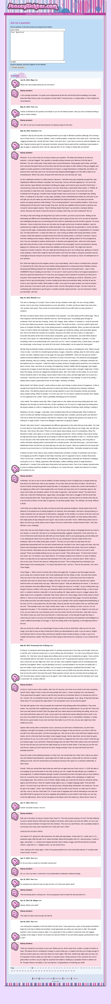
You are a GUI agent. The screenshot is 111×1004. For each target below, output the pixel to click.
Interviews (58, 14)
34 (97, 974)
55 (63, 977)
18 (54, 974)
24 (70, 974)
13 (40, 974)
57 (69, 977)
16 (49, 974)
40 (23, 977)
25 (73, 974)
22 (65, 974)
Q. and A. (69, 14)
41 (25, 977)
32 (92, 974)
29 (84, 974)
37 (14, 977)
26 (76, 974)
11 (35, 974)
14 (43, 974)
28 (81, 974)
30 (86, 974)
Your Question (40, 48)
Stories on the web (43, 14)
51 (52, 977)
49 (47, 977)
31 (89, 974)
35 (100, 974)
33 (95, 974)
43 (31, 977)
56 (66, 977)
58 (71, 977)
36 (12, 977)
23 (67, 974)
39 (20, 977)
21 (62, 974)
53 (58, 977)
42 (28, 977)
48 (44, 977)
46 (39, 977)
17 (51, 974)
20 (59, 974)
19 (57, 974)
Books (30, 14)
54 (60, 977)
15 (46, 974)
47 (42, 977)
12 (38, 974)
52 (55, 977)
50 (50, 977)
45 (36, 977)
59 (74, 977)
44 (33, 977)
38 (17, 977)
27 (78, 974)
